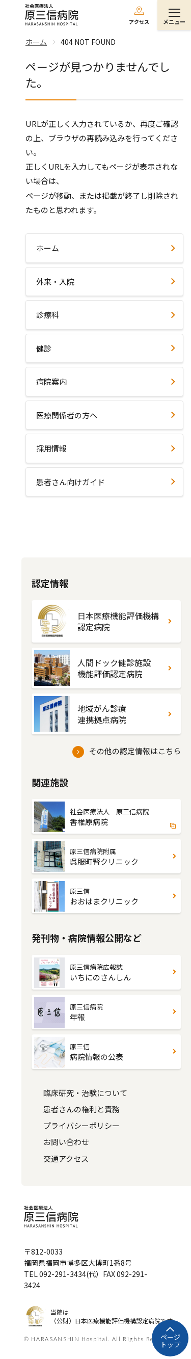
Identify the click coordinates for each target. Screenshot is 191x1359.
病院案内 (51, 381)
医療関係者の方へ (66, 415)
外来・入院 (55, 281)
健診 (43, 348)
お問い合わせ (66, 1141)
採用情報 (51, 448)
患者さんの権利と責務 (81, 1109)
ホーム (47, 248)
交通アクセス (66, 1158)
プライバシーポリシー (81, 1125)
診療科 (47, 314)
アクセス (139, 21)
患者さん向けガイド (70, 481)
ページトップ (170, 1341)
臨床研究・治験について (85, 1092)
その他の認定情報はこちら (135, 750)
